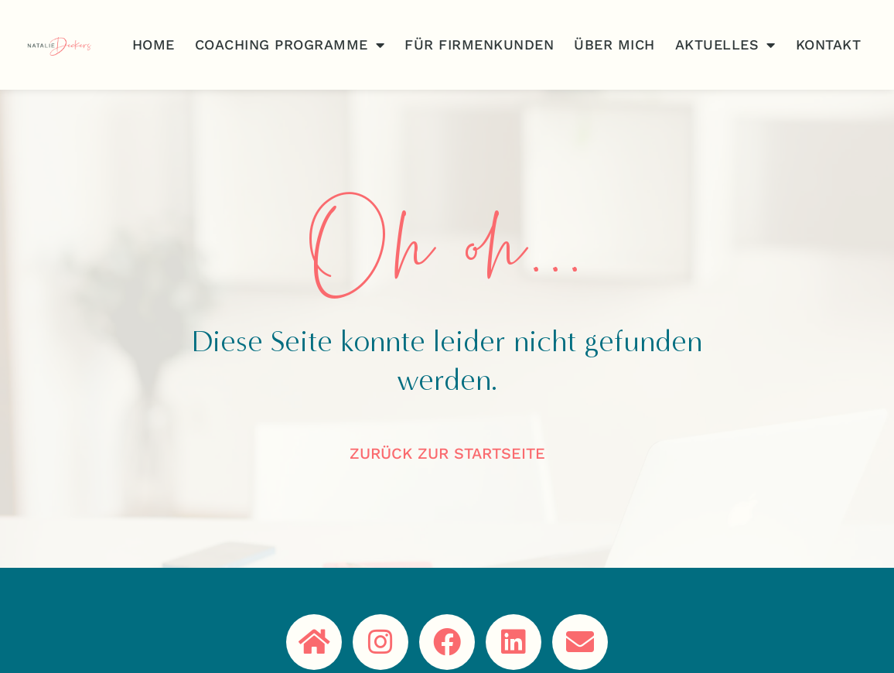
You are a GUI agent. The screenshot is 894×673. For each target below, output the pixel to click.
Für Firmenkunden (479, 44)
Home (153, 44)
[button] (34, 639)
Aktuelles (725, 45)
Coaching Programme (290, 45)
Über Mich (614, 44)
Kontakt (829, 44)
